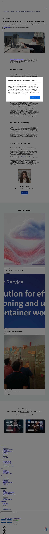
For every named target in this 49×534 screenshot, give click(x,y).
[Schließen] (41, 78)
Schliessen (34, 97)
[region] (24, 89)
